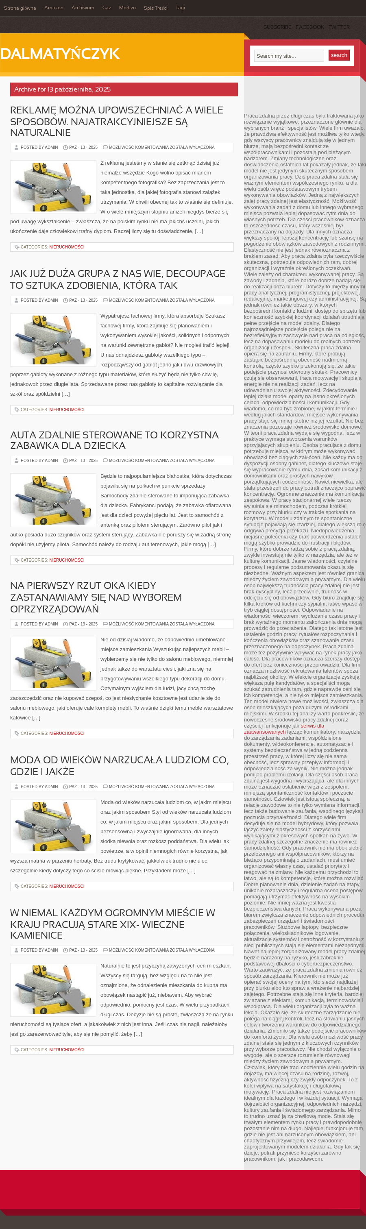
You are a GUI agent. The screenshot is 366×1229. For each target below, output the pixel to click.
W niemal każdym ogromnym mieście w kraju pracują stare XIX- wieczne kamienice (112, 925)
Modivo (127, 8)
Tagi (180, 8)
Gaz (106, 8)
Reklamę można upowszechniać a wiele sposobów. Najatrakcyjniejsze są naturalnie (116, 122)
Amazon (53, 8)
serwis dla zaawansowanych (284, 729)
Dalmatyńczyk (59, 55)
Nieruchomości (66, 247)
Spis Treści (156, 8)
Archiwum (83, 8)
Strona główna (20, 8)
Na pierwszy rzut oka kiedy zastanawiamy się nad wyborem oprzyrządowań (96, 598)
